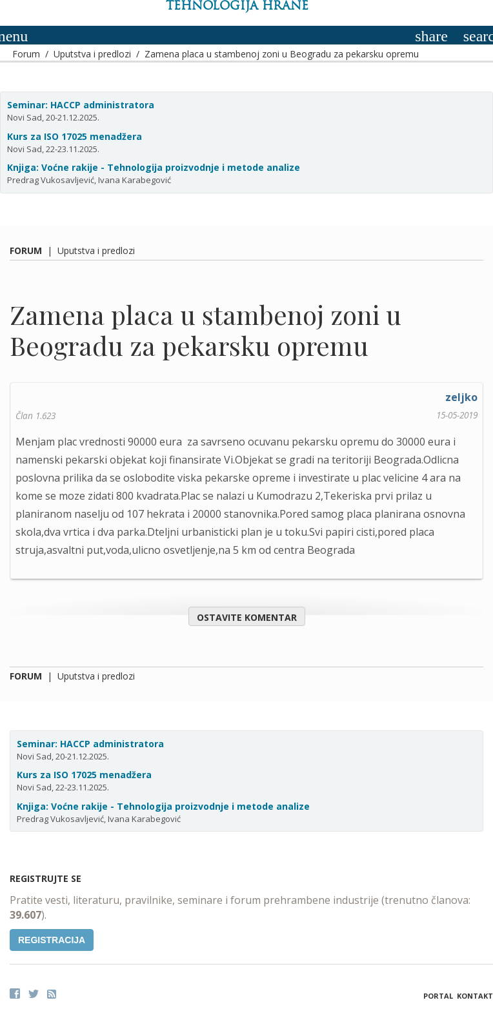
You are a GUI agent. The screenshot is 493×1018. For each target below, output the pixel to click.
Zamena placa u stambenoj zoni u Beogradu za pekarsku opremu (282, 54)
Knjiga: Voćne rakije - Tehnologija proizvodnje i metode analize (153, 167)
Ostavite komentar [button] (247, 617)
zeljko (461, 397)
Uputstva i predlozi (92, 54)
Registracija (51, 940)
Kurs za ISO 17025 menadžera (74, 136)
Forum (26, 54)
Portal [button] (438, 996)
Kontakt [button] (475, 996)
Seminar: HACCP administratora (80, 105)
